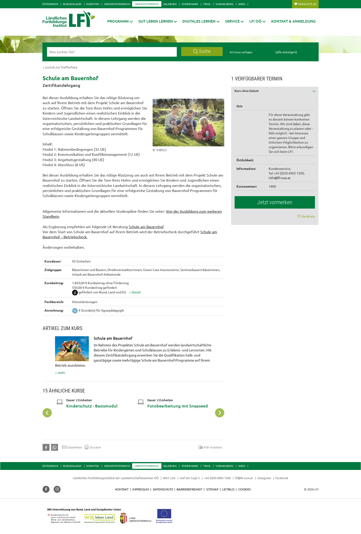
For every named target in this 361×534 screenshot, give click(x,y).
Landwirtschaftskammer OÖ (140, 478)
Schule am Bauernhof (146, 226)
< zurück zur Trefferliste (60, 67)
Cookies (244, 489)
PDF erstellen (210, 447)
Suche (201, 51)
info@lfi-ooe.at (280, 178)
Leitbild (228, 489)
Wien (241, 4)
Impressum (140, 489)
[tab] (275, 92)
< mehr (135, 355)
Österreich (50, 4)
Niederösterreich (117, 4)
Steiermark (190, 4)
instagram (264, 478)
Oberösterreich (146, 4)
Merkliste (307, 4)
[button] (120, 21)
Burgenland (72, 4)
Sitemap (212, 489)
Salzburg (170, 4)
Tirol (207, 4)
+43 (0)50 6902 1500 (217, 478)
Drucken (92, 447)
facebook (281, 478)
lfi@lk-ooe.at (244, 478)
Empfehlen (72, 447)
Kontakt (121, 489)
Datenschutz (163, 489)
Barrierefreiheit (189, 489)
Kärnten (92, 4)
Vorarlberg (224, 4)
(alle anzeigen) (286, 52)
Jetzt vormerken (274, 202)
